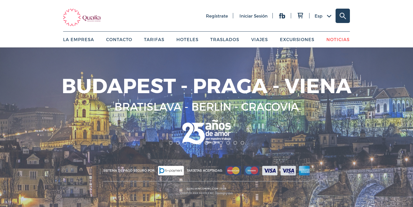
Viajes (259, 39)
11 (242, 143)
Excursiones (297, 39)
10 (235, 143)
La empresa (78, 39)
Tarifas (154, 39)
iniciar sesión (253, 15)
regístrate (217, 15)
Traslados (224, 39)
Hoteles (187, 39)
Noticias (338, 39)
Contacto (119, 39)
